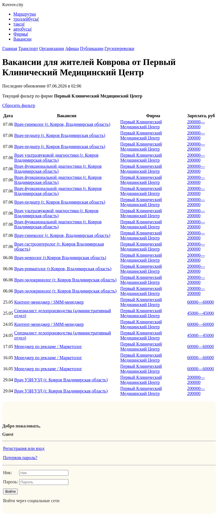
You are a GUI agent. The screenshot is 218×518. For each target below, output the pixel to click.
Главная (9, 48)
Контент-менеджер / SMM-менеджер (49, 302)
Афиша (72, 48)
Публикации (91, 48)
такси (18, 24)
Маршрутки (24, 14)
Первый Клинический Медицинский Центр (141, 124)
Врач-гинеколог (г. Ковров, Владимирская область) (62, 124)
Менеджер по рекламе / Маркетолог (48, 346)
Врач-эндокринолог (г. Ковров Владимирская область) (65, 279)
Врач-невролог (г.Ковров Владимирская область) (60, 257)
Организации (51, 48)
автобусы (22, 29)
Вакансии (22, 39)
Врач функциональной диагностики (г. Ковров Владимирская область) (57, 169)
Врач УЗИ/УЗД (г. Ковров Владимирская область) (61, 379)
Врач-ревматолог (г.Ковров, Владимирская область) (63, 268)
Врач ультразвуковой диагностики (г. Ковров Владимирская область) (56, 157)
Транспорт (28, 48)
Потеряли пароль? (20, 457)
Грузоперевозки (119, 48)
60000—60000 (200, 302)
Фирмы (20, 34)
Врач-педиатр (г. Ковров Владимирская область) (59, 135)
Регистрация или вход (23, 448)
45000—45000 (200, 313)
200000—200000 (196, 124)
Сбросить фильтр (18, 105)
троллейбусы (25, 19)
